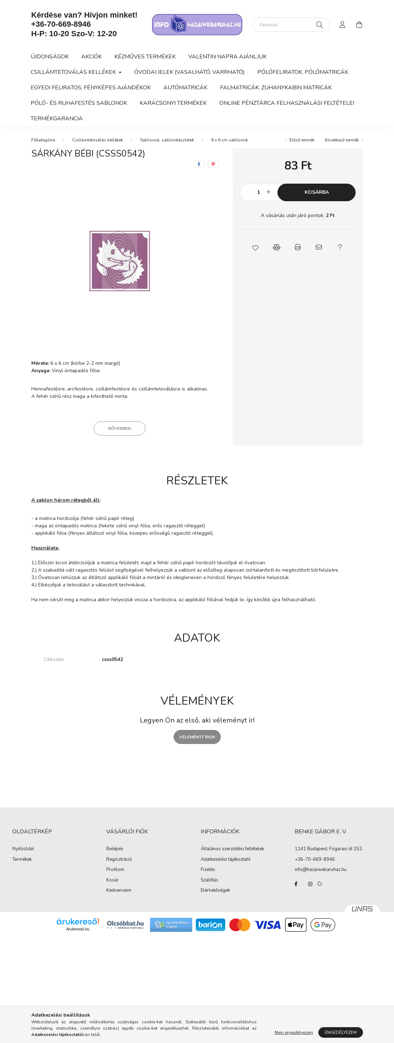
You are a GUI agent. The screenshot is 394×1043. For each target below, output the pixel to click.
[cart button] (359, 25)
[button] (256, 247)
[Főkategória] (43, 140)
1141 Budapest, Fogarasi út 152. (329, 849)
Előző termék (301, 140)
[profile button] (343, 25)
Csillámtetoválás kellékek (97, 140)
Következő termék (342, 140)
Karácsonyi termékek (173, 103)
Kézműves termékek (145, 57)
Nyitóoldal (23, 849)
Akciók (91, 57)
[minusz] (249, 192)
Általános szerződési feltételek (232, 849)
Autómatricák (185, 87)
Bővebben (119, 428)
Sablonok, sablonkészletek (167, 140)
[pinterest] (213, 164)
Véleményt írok (197, 737)
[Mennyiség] (258, 192)
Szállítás (209, 880)
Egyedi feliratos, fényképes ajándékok (91, 87)
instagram (310, 884)
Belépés (115, 849)
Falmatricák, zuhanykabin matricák (276, 87)
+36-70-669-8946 (61, 24)
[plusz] (268, 192)
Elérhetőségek (215, 890)
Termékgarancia (57, 118)
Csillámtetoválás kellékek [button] (74, 72)
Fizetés (208, 870)
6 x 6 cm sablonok (229, 140)
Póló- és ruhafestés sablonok (79, 103)
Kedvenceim (118, 890)
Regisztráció (119, 860)
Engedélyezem (341, 1032)
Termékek (22, 860)
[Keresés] (291, 25)
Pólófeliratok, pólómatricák (302, 72)
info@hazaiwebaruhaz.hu (320, 869)
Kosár (112, 880)
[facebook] (199, 164)
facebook (296, 884)
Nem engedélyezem (294, 1032)
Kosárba (317, 192)
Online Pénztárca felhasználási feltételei (286, 103)
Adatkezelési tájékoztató (226, 860)
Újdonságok (50, 57)
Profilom (115, 870)
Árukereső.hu (77, 929)
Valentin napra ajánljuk (227, 57)
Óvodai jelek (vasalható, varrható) (189, 72)
